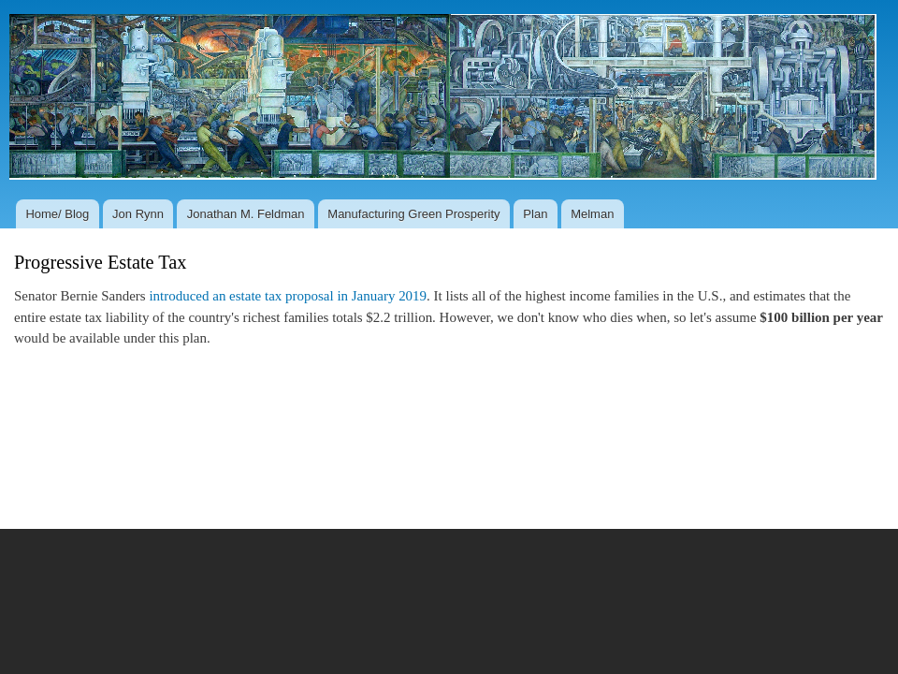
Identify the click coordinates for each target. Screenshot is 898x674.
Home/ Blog (57, 214)
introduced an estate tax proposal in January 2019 (288, 295)
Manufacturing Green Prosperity (413, 214)
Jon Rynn (138, 214)
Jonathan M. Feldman (246, 214)
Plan (535, 214)
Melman (592, 214)
